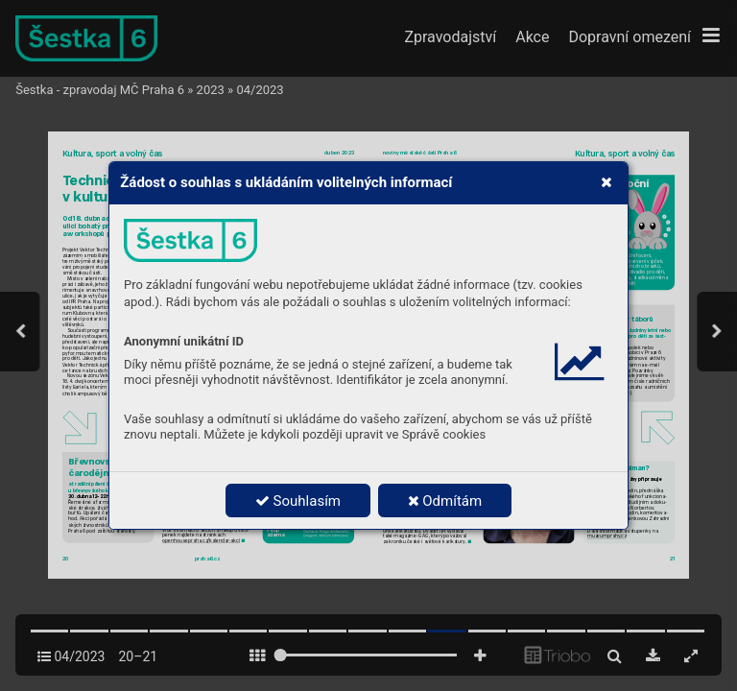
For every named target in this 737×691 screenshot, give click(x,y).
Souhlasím (298, 501)
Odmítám (445, 501)
